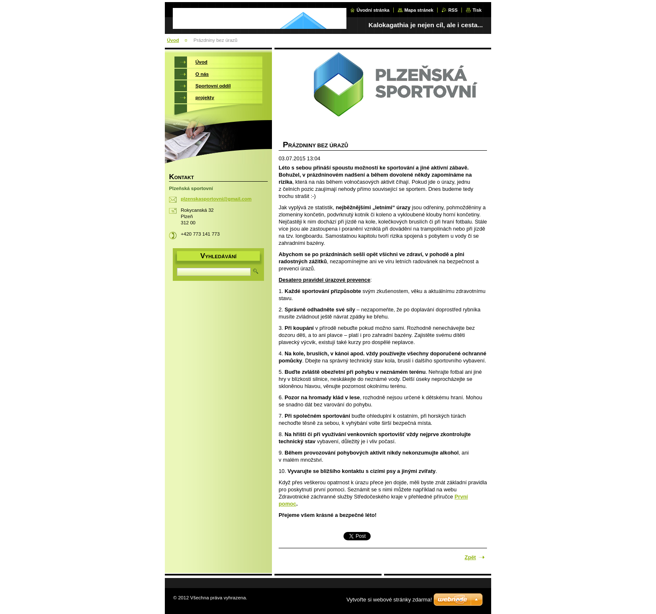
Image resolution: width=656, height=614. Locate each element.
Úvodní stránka (373, 10)
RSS (452, 10)
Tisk (477, 10)
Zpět (470, 557)
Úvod (173, 40)
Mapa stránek (418, 10)
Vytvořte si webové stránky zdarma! (389, 599)
